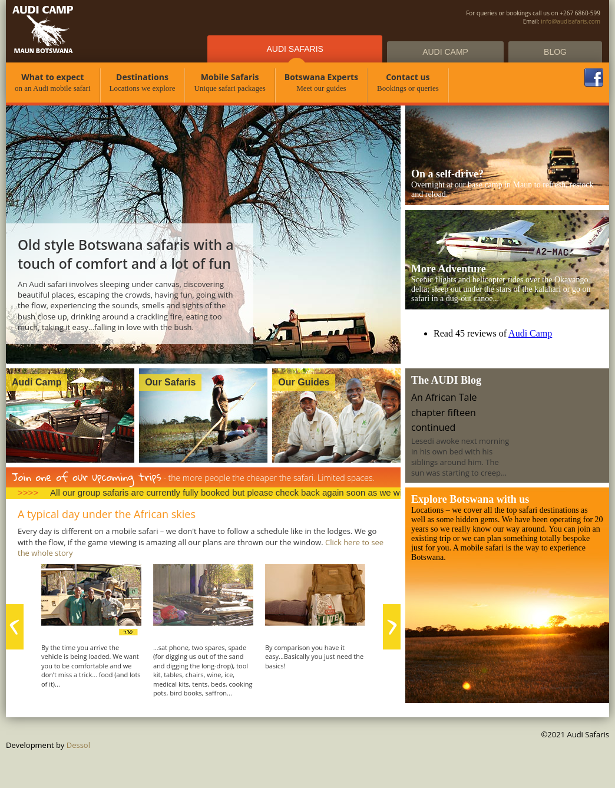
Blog (555, 52)
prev (15, 626)
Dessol (78, 745)
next (392, 626)
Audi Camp (445, 52)
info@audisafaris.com (570, 21)
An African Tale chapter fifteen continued (444, 412)
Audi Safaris (294, 49)
